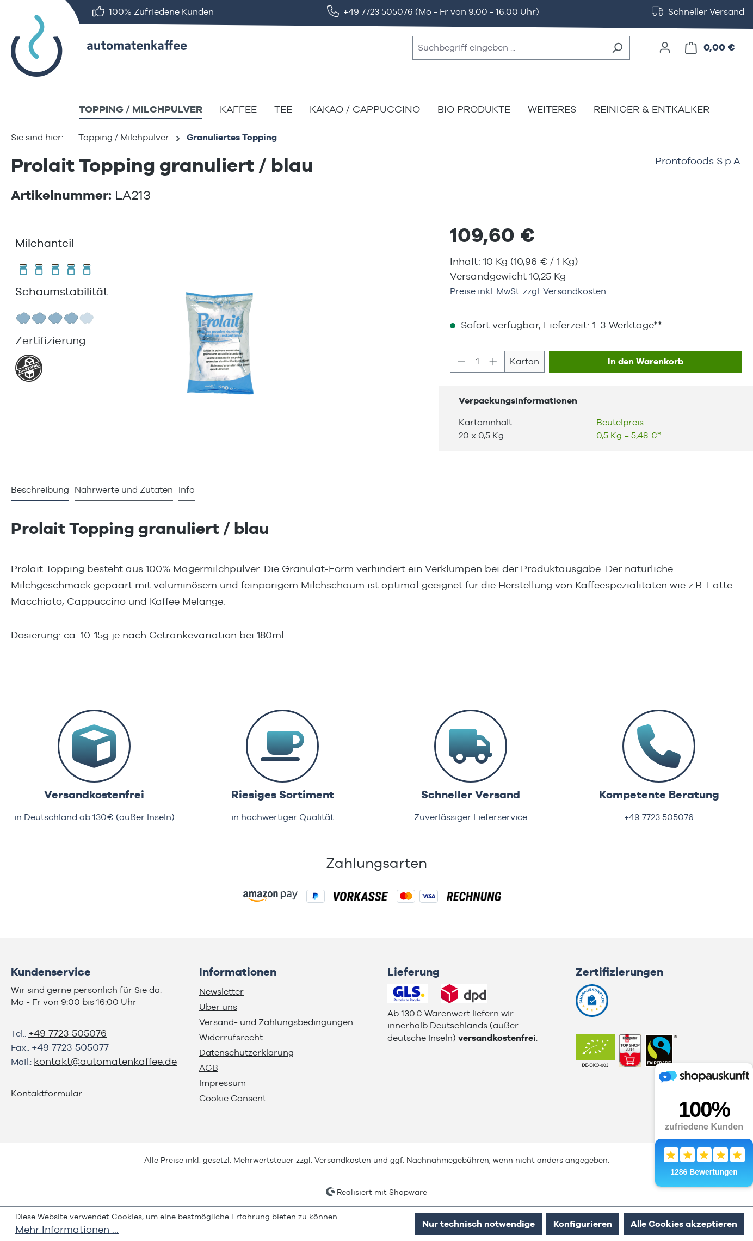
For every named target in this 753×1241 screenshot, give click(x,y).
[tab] (40, 490)
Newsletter (221, 991)
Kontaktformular (46, 1093)
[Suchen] (617, 48)
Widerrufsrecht (231, 1037)
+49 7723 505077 (70, 1047)
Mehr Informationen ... (67, 1229)
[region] (219, 344)
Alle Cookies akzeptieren (684, 1224)
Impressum (222, 1083)
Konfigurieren (582, 1224)
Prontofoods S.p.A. (698, 160)
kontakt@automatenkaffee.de (105, 1061)
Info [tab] (186, 490)
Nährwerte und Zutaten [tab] (124, 490)
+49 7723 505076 (67, 1033)
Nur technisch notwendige (478, 1224)
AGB (208, 1068)
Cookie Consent (232, 1098)
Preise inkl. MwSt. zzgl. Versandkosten (528, 291)
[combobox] (508, 48)
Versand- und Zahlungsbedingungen (276, 1022)
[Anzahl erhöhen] (493, 362)
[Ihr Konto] (665, 47)
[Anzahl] (477, 362)
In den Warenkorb (645, 361)
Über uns (218, 1007)
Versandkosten (342, 1160)
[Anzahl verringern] (461, 362)
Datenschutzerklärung (246, 1052)
